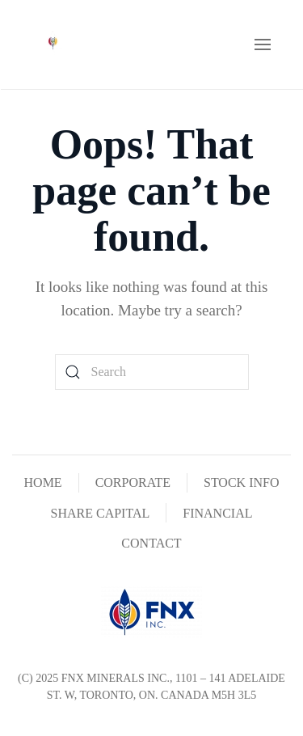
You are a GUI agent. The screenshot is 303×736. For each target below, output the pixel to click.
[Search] (152, 372)
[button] (262, 44)
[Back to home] (52, 44)
